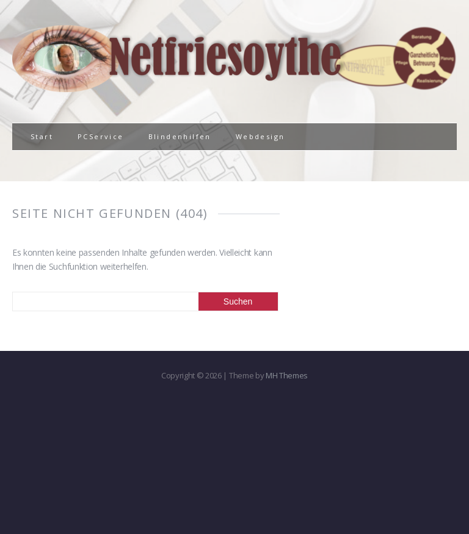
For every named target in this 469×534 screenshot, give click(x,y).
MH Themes (287, 375)
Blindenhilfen (179, 136)
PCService (101, 136)
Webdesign (260, 136)
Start (42, 136)
